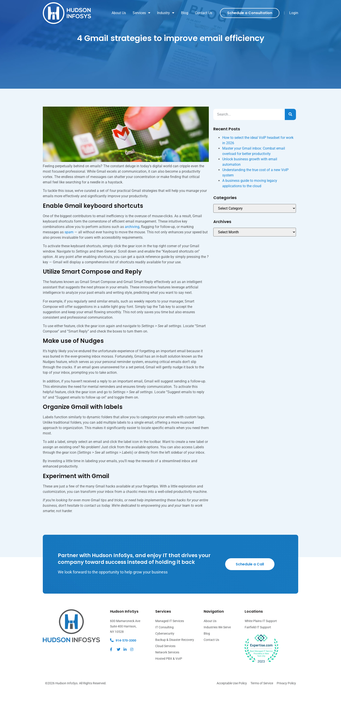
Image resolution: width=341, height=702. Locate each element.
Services (141, 13)
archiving (132, 238)
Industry (165, 13)
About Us (119, 13)
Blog (184, 13)
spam (69, 244)
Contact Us (203, 13)
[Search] (290, 126)
